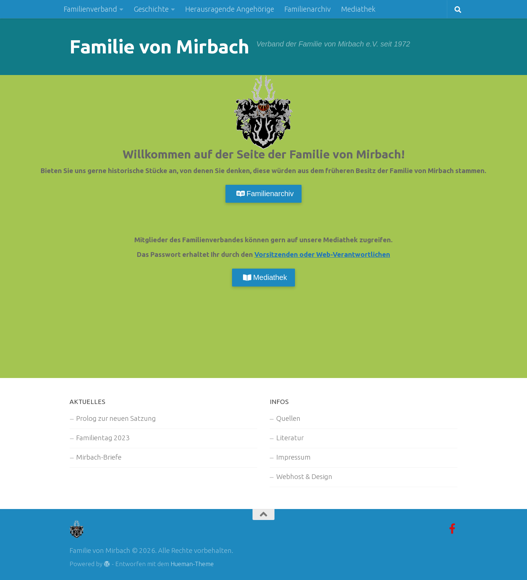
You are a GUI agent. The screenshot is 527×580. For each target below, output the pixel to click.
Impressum (293, 457)
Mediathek (358, 9)
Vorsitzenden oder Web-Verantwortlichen (322, 254)
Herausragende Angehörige (229, 9)
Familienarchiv (307, 9)
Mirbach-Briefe (99, 457)
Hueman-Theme (192, 564)
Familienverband (90, 9)
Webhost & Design (304, 476)
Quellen (288, 418)
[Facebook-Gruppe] (452, 529)
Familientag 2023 (103, 438)
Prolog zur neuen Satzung (116, 418)
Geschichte (151, 9)
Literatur (290, 438)
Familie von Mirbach (159, 46)
